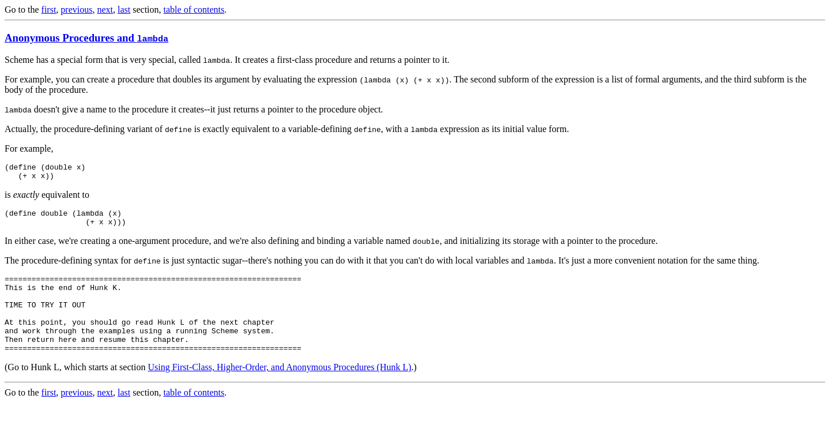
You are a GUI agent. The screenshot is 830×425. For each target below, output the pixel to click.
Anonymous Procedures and (86, 38)
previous (76, 9)
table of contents (194, 9)
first (49, 9)
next (105, 9)
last (124, 9)
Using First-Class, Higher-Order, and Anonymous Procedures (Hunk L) (279, 389)
